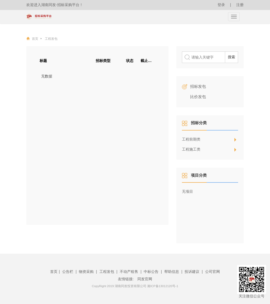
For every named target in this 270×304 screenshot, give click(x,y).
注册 (240, 5)
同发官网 (144, 279)
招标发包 (198, 86)
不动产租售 (129, 271)
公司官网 (212, 271)
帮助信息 (171, 271)
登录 (221, 5)
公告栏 (67, 271)
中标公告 (151, 271)
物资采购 (86, 271)
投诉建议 (192, 271)
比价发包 (198, 96)
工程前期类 (191, 139)
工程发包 (51, 38)
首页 (37, 38)
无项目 (187, 191)
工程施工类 (191, 149)
